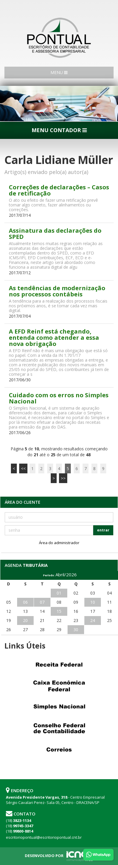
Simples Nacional (59, 707)
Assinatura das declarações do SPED (55, 233)
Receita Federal (59, 664)
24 (92, 620)
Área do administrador (59, 542)
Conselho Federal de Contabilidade (59, 728)
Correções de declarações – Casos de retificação (59, 190)
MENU (59, 72)
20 (25, 620)
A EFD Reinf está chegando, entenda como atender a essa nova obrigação (54, 337)
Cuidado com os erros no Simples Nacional (59, 398)
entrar (103, 530)
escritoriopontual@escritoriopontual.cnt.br (44, 837)
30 (75, 629)
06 (25, 602)
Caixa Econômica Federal (59, 686)
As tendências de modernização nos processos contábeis (57, 291)
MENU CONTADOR (59, 130)
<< (23, 468)
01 (59, 593)
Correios (59, 749)
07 (42, 602)
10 (92, 602)
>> (63, 478)
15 (59, 611)
